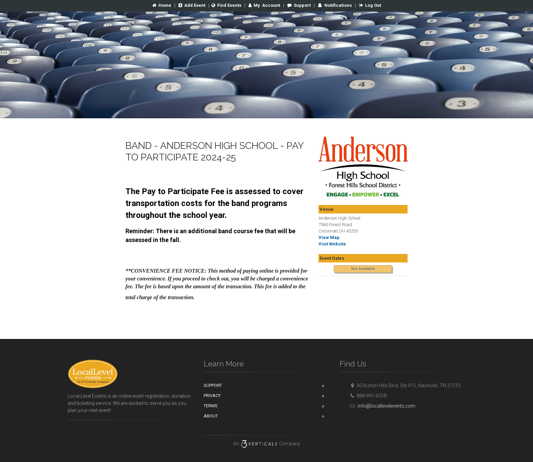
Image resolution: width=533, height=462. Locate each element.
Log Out (370, 5)
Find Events (226, 5)
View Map (329, 237)
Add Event (191, 5)
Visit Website (332, 243)
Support (299, 5)
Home (161, 5)
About (211, 415)
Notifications (337, 5)
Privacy (212, 395)
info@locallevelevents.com (381, 406)
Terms (211, 405)
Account (264, 5)
